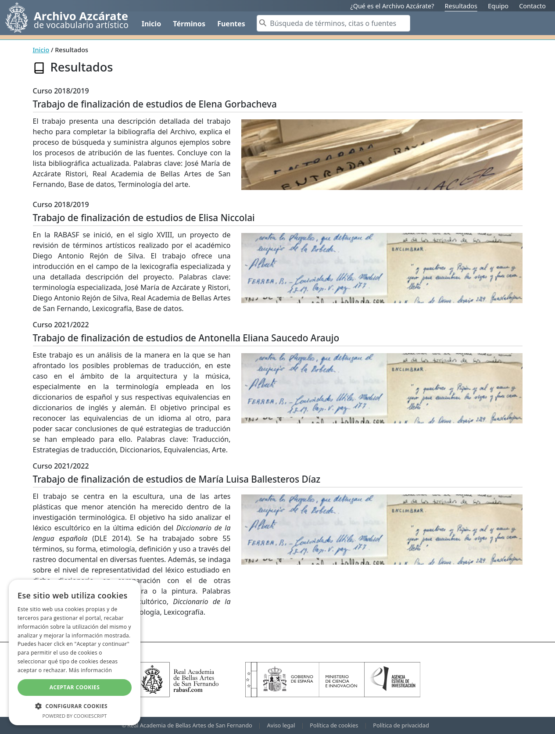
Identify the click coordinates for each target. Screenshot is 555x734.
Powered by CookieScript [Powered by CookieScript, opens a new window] (75, 716)
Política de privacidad (401, 725)
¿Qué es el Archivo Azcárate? (392, 6)
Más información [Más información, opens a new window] (90, 670)
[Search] (333, 23)
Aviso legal (281, 725)
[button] (75, 706)
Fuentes (231, 24)
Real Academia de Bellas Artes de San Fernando (189, 725)
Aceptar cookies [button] (75, 687)
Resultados (461, 6)
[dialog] (74, 652)
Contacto (532, 6)
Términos (189, 24)
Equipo (498, 6)
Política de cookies (334, 725)
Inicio (151, 24)
